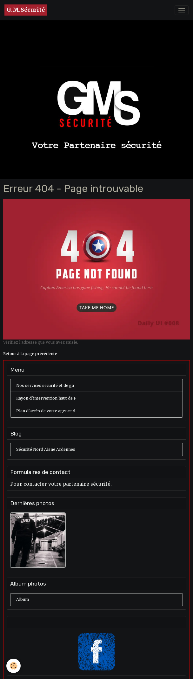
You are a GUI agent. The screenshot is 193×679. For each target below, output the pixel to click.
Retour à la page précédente (30, 353)
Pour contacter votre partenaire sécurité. (61, 484)
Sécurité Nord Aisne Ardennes (45, 449)
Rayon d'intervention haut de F (46, 398)
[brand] (25, 10)
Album (22, 599)
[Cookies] (13, 666)
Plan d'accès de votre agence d (45, 410)
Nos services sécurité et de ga (45, 385)
